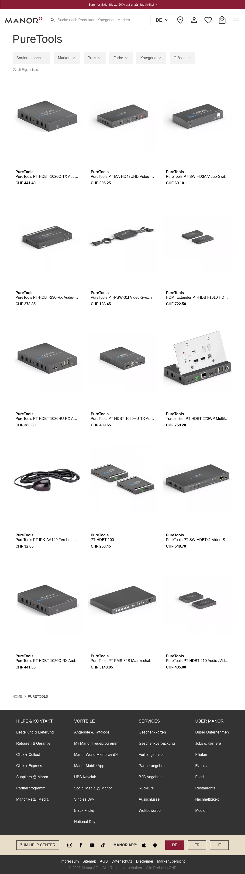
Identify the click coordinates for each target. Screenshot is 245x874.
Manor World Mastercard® (96, 755)
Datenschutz (121, 861)
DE (163, 20)
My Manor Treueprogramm (96, 743)
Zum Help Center (37, 845)
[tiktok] (103, 845)
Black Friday (84, 810)
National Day (85, 822)
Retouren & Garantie (33, 743)
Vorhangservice (151, 755)
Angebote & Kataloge (91, 732)
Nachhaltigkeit (207, 799)
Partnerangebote (152, 766)
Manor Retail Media (32, 799)
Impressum (69, 861)
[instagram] (69, 845)
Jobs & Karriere (208, 743)
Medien (201, 810)
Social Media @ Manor (93, 788)
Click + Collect (28, 755)
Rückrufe (146, 788)
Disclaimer (144, 861)
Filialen (201, 755)
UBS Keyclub (85, 777)
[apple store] (143, 845)
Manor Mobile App (89, 766)
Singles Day (84, 799)
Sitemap (89, 861)
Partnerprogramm (30, 788)
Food (199, 777)
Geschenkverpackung (157, 743)
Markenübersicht (171, 861)
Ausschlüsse (149, 799)
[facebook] (81, 845)
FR (197, 845)
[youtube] (92, 845)
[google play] (155, 845)
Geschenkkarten (152, 732)
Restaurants (205, 788)
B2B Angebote (150, 777)
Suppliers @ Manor (32, 777)
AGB (104, 861)
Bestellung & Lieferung (35, 732)
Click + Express (29, 766)
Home (17, 696)
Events (201, 766)
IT (219, 845)
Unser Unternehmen (212, 732)
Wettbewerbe (150, 810)
